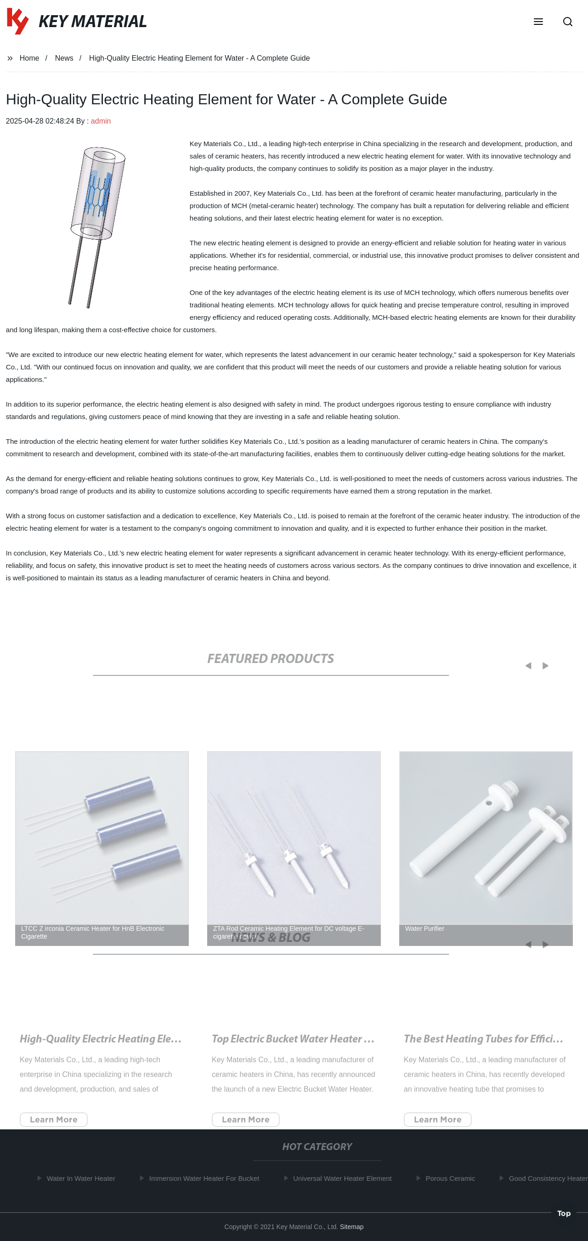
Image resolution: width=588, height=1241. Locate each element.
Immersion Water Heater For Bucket (208, 1178)
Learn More (54, 1126)
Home (30, 58)
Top (564, 1213)
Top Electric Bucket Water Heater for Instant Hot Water (337, 1046)
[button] (538, 22)
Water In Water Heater (84, 1178)
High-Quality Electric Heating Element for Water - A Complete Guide (176, 1046)
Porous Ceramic (454, 1178)
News (64, 58)
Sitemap (351, 1226)
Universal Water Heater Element (345, 1178)
